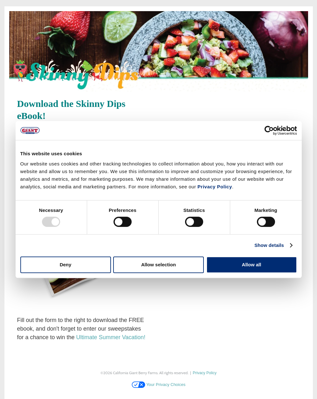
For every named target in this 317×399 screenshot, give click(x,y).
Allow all (251, 264)
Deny (66, 264)
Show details (269, 245)
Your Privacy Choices (158, 384)
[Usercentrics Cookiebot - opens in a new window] (269, 130)
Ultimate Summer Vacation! (111, 337)
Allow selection (158, 264)
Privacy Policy (214, 186)
